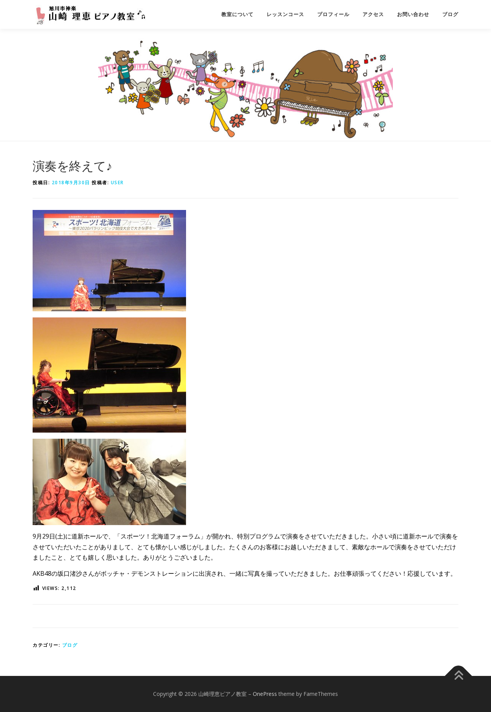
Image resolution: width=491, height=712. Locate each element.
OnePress (265, 693)
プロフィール (333, 14)
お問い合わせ (413, 14)
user (117, 182)
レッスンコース (285, 14)
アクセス (373, 14)
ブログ (450, 14)
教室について (237, 14)
